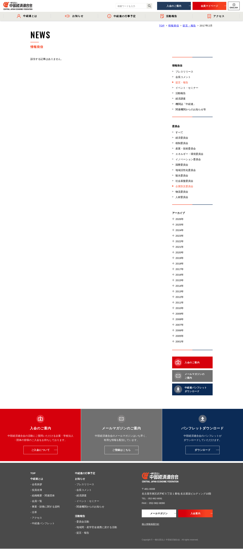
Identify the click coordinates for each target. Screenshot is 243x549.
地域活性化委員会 (186, 170)
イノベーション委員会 (188, 159)
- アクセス (36, 517)
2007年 (180, 324)
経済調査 (181, 98)
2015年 (180, 280)
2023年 (180, 235)
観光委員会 (182, 175)
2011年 (180, 302)
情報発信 (173, 25)
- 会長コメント (83, 489)
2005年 (180, 335)
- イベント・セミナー (87, 501)
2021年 (180, 246)
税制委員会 (182, 143)
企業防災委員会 (184, 186)
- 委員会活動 (82, 521)
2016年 (180, 274)
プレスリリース (184, 71)
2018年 (180, 263)
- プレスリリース (84, 484)
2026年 (180, 219)
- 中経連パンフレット (42, 523)
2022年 (180, 241)
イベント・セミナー (187, 87)
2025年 (180, 224)
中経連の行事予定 (85, 473)
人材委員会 (182, 197)
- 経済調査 (81, 495)
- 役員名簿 (36, 489)
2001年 (180, 341)
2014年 (180, 285)
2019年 (180, 258)
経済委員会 (182, 137)
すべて (179, 132)
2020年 (180, 252)
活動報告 (181, 93)
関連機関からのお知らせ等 (191, 109)
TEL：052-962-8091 (153, 498)
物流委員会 (182, 191)
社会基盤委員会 (184, 180)
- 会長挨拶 (36, 484)
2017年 (180, 269)
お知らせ (80, 478)
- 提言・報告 (82, 532)
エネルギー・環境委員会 (189, 153)
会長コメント (183, 77)
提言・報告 (189, 25)
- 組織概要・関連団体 (42, 495)
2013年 (180, 291)
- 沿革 (33, 512)
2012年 (180, 296)
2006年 (180, 330)
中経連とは (36, 478)
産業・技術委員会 (186, 148)
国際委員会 (182, 164)
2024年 (180, 230)
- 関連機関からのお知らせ (89, 506)
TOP (162, 25)
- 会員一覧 (36, 501)
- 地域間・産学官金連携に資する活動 (96, 527)
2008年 (180, 319)
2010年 (180, 308)
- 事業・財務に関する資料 (45, 506)
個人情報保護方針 (150, 524)
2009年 (180, 313)
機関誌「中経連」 (186, 104)
